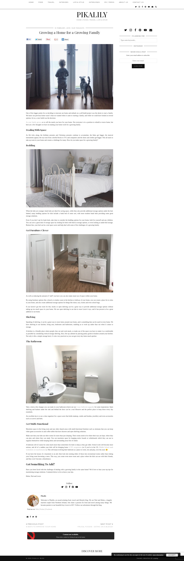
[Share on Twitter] (33, 517)
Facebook (49, 509)
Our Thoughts (78, 28)
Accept (172, 555)
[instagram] (139, 7)
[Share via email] (27, 517)
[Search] (156, 7)
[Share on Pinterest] (36, 517)
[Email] (152, 7)
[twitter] (136, 7)
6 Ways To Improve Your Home (41, 525)
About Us (123, 2)
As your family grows (33, 122)
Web (36, 509)
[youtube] (149, 7)
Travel (51, 2)
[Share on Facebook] (30, 517)
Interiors (63, 2)
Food (40, 2)
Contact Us (138, 2)
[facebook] (142, 7)
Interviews (94, 2)
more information (158, 555)
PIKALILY (92, 14)
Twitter (42, 509)
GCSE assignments (75, 447)
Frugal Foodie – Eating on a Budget (95, 525)
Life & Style (78, 2)
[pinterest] (145, 7)
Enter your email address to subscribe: (138, 55)
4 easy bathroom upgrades (85, 407)
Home (31, 2)
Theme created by (147, 558)
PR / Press (109, 2)
